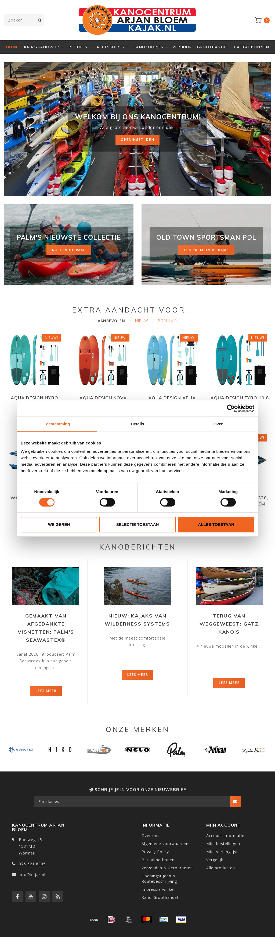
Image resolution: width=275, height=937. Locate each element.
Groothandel (213, 46)
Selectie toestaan (137, 524)
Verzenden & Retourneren (167, 867)
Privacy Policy (155, 851)
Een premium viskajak (206, 250)
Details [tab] (137, 424)
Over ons (151, 835)
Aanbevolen (111, 320)
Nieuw (141, 320)
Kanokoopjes (148, 46)
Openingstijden (137, 139)
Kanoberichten (137, 547)
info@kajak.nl (32, 874)
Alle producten (220, 867)
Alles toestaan (216, 524)
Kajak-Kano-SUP (41, 46)
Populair (167, 320)
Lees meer (45, 690)
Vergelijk (214, 859)
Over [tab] (218, 424)
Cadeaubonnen (251, 46)
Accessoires (110, 46)
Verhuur (182, 46)
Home (12, 46)
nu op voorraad (69, 250)
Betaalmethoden (158, 859)
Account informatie (225, 835)
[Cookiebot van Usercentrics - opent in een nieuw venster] (230, 408)
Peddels (77, 46)
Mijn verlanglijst (222, 851)
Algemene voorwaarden (165, 843)
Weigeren (59, 524)
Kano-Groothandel (160, 897)
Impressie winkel (158, 889)
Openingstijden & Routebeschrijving (159, 878)
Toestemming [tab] (57, 424)
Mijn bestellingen (223, 843)
